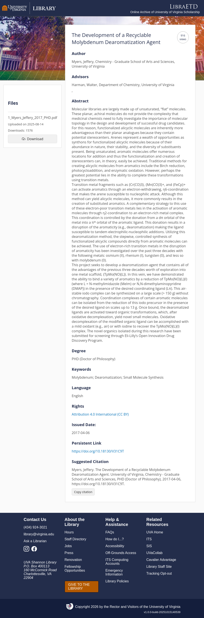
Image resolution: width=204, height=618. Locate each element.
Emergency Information (114, 572)
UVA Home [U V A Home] (154, 532)
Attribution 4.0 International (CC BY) (100, 414)
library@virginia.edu (39, 534)
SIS (149, 546)
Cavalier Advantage (161, 560)
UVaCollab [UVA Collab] (154, 553)
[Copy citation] (83, 491)
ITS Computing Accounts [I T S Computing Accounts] (116, 561)
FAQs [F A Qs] (109, 532)
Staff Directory (75, 539)
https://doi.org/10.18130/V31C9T (98, 451)
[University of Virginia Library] (29, 13)
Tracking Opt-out (159, 573)
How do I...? (114, 539)
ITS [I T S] (149, 539)
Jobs (68, 546)
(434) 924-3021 (35, 527)
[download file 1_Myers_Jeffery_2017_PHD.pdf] (32, 139)
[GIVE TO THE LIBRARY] (82, 586)
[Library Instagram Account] (27, 550)
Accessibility (114, 546)
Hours (69, 532)
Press (69, 553)
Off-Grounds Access (120, 553)
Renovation (73, 560)
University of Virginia (164, 607)
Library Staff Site (159, 566)
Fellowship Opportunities (75, 568)
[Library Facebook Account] (35, 550)
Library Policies (117, 581)
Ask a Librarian (35, 541)
